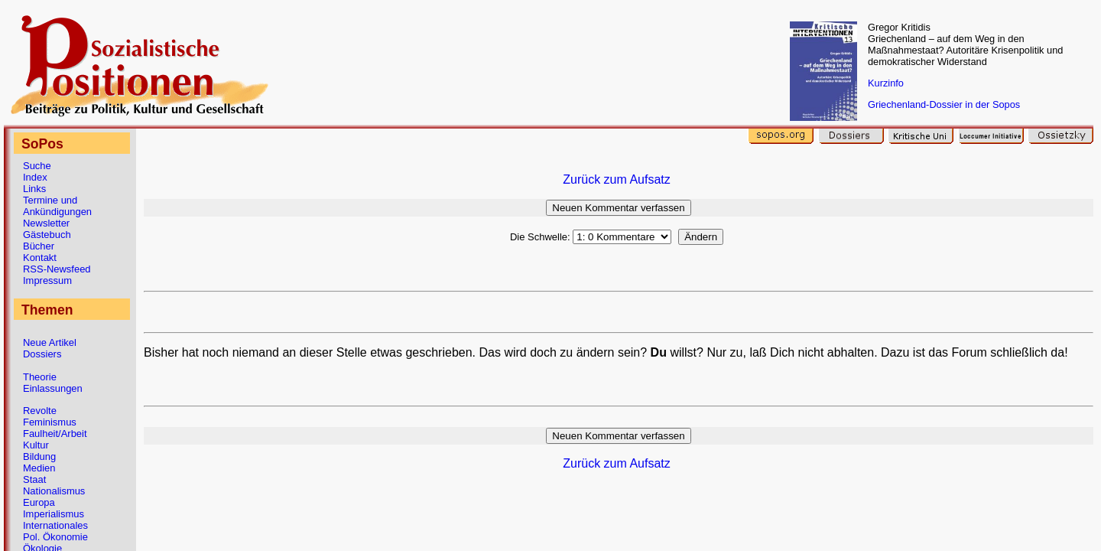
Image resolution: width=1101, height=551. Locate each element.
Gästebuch (47, 234)
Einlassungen (53, 388)
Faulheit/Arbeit (55, 433)
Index (35, 177)
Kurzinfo (886, 83)
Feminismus (49, 422)
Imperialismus (53, 514)
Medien (39, 468)
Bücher (38, 246)
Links (34, 188)
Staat (34, 479)
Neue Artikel (49, 342)
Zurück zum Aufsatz (617, 179)
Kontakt (40, 257)
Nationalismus (54, 491)
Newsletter (46, 223)
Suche (37, 165)
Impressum (47, 280)
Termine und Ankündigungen (57, 205)
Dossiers (42, 354)
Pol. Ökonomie (55, 537)
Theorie (40, 377)
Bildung (39, 456)
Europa (39, 502)
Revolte (40, 410)
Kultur (36, 445)
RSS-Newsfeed (57, 269)
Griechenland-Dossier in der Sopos (944, 104)
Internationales (55, 525)
